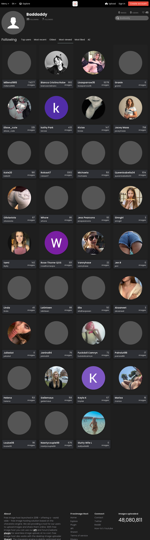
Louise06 (8, 471)
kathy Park (46, 132)
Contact (98, 491)
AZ (89, 39)
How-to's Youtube (103, 502)
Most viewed (65, 39)
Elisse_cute (10, 132)
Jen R (117, 277)
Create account (138, 3)
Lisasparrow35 (86, 84)
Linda (7, 326)
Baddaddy (36, 14)
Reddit (97, 498)
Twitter (98, 494)
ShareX (8, 512)
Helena (7, 422)
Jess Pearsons (85, 229)
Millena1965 (10, 84)
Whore (44, 229)
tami (6, 277)
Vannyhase (84, 277)
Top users (26, 39)
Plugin (73, 498)
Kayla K (82, 422)
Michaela (83, 180)
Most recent (40, 39)
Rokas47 (45, 180)
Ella (79, 326)
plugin (7, 506)
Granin (118, 84)
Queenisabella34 (124, 180)
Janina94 (46, 374)
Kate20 (8, 180)
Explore (74, 494)
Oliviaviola (9, 229)
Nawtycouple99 (49, 471)
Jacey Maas (121, 132)
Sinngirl (119, 229)
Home (73, 491)
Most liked (80, 39)
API (35, 503)
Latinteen (46, 326)
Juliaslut (8, 374)
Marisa (118, 422)
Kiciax (81, 132)
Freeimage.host (25, 529)
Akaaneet (120, 326)
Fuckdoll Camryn (87, 374)
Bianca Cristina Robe (52, 84)
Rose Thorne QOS (50, 277)
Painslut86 (120, 374)
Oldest (52, 39)
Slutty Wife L (84, 471)
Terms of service (79, 509)
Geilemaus (46, 422)
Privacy (74, 512)
